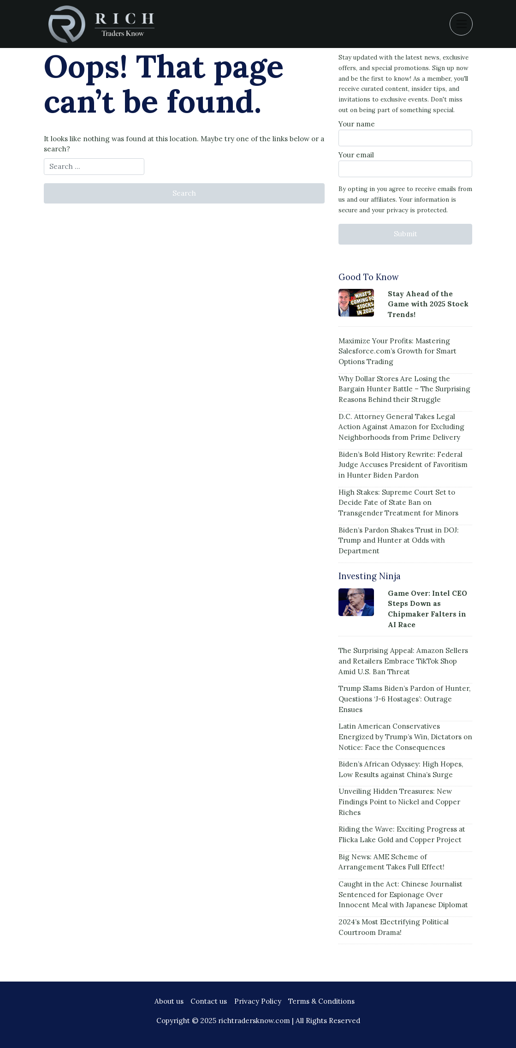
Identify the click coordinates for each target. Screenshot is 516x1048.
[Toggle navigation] (461, 24)
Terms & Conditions (321, 1001)
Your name (405, 133)
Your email (405, 163)
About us (169, 1001)
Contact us (208, 1001)
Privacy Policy (257, 1001)
